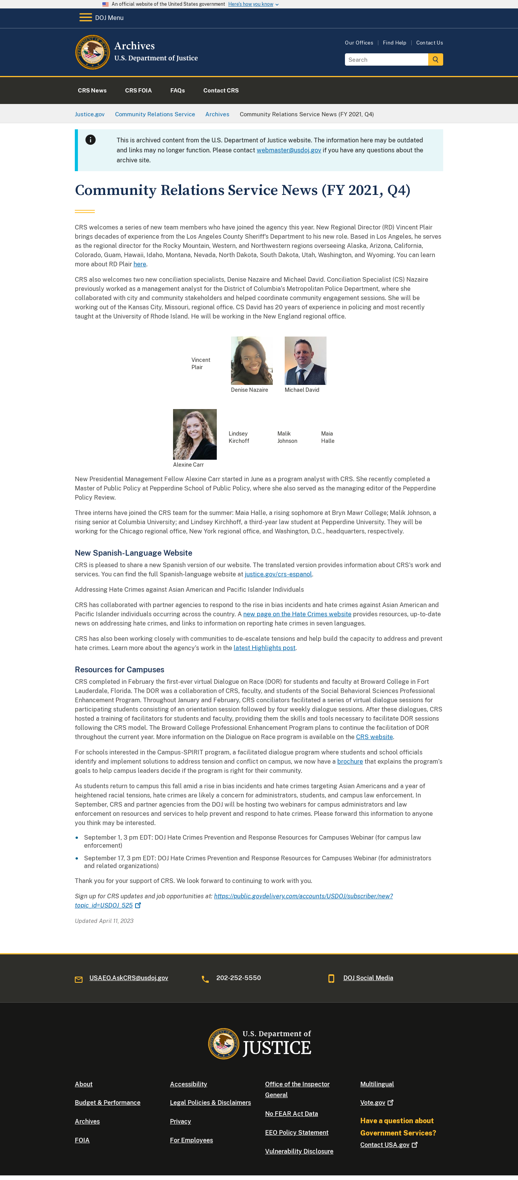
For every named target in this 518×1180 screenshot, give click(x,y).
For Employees (191, 1140)
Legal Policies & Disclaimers (210, 1102)
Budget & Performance (107, 1102)
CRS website (374, 737)
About (83, 1084)
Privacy (180, 1121)
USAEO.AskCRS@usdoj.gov (128, 978)
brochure (350, 761)
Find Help (395, 43)
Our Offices (359, 43)
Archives (87, 1121)
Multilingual (377, 1084)
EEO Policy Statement (296, 1132)
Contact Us (429, 43)
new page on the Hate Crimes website (297, 614)
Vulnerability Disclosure (299, 1151)
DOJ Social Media (368, 978)
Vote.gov (377, 1102)
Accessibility (188, 1084)
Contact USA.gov (389, 1145)
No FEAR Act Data (291, 1113)
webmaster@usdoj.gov (289, 150)
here (140, 264)
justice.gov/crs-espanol (278, 574)
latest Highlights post (264, 648)
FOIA (82, 1140)
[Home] (137, 67)
